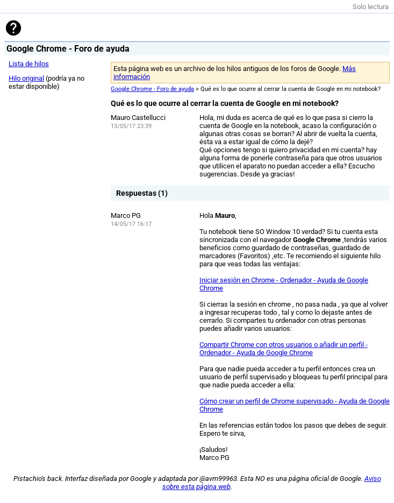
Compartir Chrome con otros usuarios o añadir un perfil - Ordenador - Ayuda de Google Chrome (283, 349)
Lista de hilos (29, 64)
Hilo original (26, 78)
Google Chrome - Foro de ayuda (152, 89)
